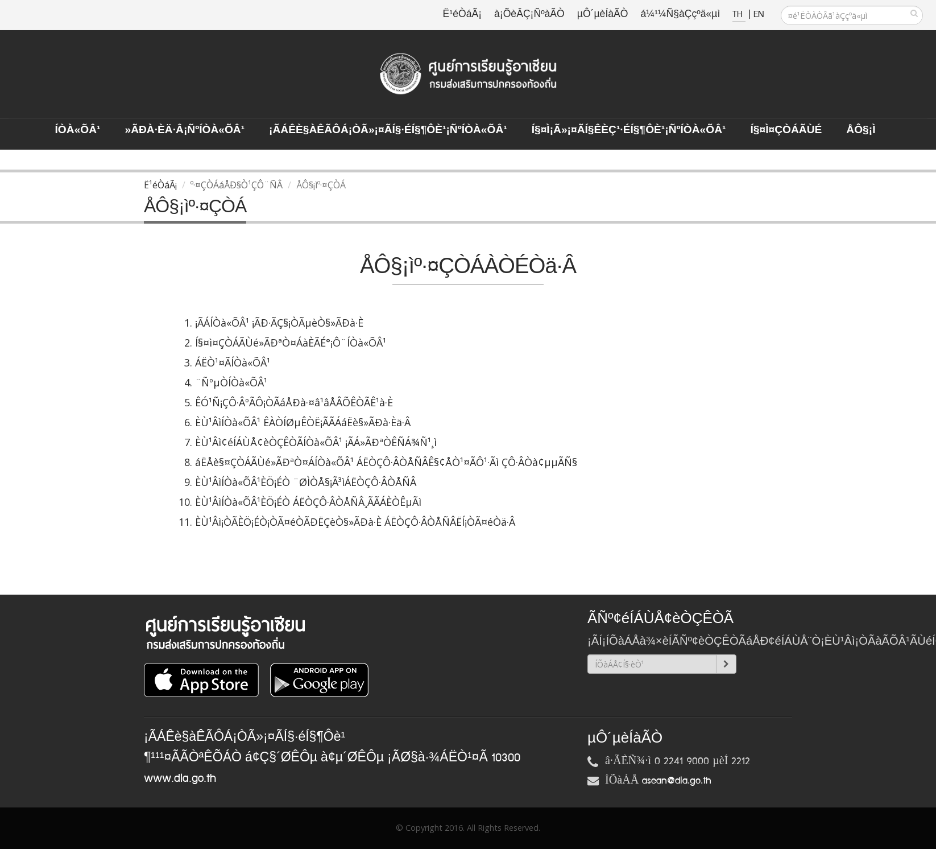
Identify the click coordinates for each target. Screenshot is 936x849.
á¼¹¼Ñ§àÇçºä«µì (680, 14)
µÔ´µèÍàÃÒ (602, 14)
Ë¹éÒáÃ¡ (462, 14)
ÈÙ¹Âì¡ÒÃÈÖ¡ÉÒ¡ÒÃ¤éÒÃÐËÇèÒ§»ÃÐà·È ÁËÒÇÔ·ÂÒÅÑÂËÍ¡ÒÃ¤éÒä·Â (355, 522)
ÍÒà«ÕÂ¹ (78, 130)
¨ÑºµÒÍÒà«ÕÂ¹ (231, 382)
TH (739, 14)
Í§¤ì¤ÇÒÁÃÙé (786, 130)
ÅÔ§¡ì (860, 130)
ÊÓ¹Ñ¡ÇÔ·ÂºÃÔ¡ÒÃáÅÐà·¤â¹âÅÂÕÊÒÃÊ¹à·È (294, 402)
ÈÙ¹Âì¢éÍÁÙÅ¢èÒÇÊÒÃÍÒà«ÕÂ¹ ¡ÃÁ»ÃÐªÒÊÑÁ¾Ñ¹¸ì (316, 442)
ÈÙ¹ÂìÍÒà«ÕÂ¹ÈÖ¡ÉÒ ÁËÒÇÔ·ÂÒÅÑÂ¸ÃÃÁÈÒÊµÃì (308, 502)
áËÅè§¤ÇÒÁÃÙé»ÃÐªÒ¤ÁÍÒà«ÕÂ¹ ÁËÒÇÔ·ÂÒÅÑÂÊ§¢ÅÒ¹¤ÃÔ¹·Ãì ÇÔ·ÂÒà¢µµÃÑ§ (386, 462)
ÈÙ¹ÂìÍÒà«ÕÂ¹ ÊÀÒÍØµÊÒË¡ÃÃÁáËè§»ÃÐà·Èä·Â (303, 422)
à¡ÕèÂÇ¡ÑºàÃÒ (529, 14)
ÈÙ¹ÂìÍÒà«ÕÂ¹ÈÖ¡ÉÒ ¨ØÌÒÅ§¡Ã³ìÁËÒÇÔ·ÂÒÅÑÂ (305, 482)
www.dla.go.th (180, 778)
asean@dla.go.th (676, 780)
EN (758, 14)
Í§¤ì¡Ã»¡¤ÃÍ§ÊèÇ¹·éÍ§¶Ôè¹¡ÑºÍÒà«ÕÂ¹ (629, 130)
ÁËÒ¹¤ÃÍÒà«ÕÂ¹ (232, 362)
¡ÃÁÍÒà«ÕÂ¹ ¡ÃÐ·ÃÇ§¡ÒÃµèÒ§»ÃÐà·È (279, 322)
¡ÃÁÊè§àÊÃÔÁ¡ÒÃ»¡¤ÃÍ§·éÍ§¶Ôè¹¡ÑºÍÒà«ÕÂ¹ (388, 130)
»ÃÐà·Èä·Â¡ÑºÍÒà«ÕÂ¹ (185, 130)
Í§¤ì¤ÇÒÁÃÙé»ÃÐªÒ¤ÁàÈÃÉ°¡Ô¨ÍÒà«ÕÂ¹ (290, 342)
